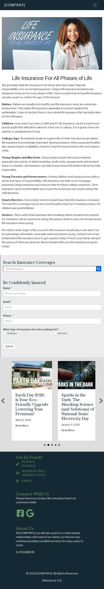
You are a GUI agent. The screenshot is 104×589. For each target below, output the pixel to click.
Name (7, 288)
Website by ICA (52, 580)
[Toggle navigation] (95, 5)
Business (10, 333)
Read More (33, 425)
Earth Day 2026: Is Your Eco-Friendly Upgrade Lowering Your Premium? (43, 404)
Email (7, 301)
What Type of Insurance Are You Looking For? (30, 329)
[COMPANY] (14, 5)
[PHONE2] (28, 466)
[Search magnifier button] (98, 268)
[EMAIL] (26, 480)
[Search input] (50, 268)
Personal (60, 333)
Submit (9, 346)
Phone (7, 315)
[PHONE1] (28, 461)
